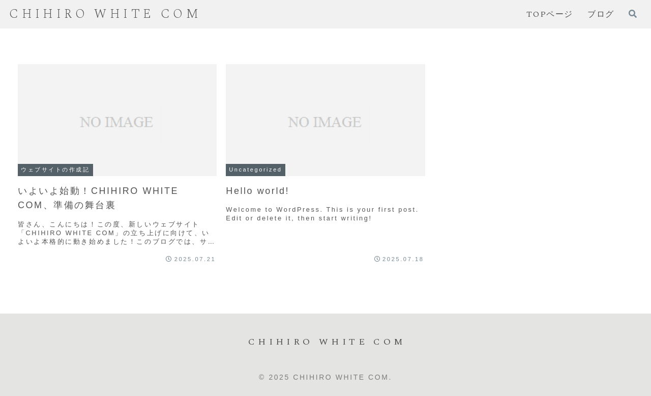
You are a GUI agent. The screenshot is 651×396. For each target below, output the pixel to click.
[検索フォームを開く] (633, 14)
